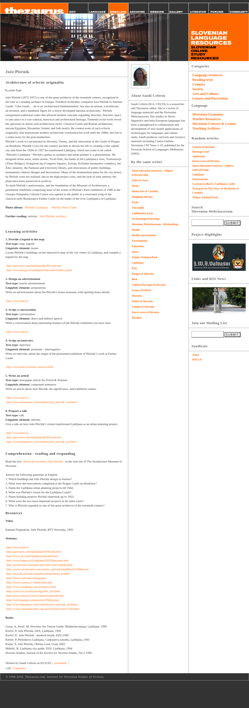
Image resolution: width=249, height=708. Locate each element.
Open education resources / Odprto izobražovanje (152, 172)
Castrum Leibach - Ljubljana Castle (213, 183)
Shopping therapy (142, 196)
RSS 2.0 (196, 359)
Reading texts (202, 80)
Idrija (135, 185)
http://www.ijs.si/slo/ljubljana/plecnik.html (32, 556)
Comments (19, 668)
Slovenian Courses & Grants (214, 124)
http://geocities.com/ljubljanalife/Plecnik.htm (33, 265)
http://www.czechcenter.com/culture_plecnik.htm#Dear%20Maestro (47, 569)
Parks (135, 202)
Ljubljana (138, 262)
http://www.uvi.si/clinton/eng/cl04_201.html (33, 591)
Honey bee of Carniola (145, 191)
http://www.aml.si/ (17, 300)
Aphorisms (198, 156)
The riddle (138, 207)
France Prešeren (141, 290)
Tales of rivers (140, 180)
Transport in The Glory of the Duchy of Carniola (215, 190)
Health (136, 229)
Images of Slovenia (143, 273)
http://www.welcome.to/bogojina (26, 578)
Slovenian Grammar (208, 114)
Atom (195, 354)
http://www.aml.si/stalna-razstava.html (29, 366)
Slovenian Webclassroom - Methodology (155, 224)
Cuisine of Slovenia (143, 306)
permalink (60, 663)
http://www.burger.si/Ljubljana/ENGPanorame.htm (37, 560)
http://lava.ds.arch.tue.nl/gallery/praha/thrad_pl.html (38, 573)
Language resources (207, 75)
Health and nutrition (144, 235)
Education (138, 246)
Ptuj (134, 268)
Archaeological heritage (146, 218)
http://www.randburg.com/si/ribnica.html (31, 586)
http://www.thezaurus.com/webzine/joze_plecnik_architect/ (41, 402)
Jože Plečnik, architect (53, 216)
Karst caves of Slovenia (145, 312)
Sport (135, 251)
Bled (134, 279)
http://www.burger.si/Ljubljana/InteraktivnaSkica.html (39, 270)
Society (197, 89)
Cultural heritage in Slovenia (149, 284)
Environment (139, 240)
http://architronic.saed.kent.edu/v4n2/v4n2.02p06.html (39, 564)
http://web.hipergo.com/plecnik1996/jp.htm (32, 600)
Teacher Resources (206, 119)
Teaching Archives (206, 128)
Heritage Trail (200, 151)
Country (198, 84)
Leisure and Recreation (210, 98)
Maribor (137, 317)
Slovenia (137, 295)
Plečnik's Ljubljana (37, 207)
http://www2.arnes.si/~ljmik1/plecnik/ (29, 582)
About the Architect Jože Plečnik (43, 461)
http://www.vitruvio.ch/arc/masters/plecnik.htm (35, 595)
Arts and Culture (205, 94)
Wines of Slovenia (142, 301)
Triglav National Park (145, 257)
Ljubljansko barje (142, 213)
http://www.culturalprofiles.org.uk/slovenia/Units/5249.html (42, 608)
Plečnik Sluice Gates (65, 207)
